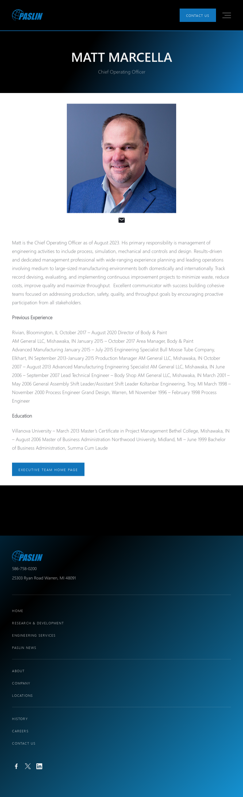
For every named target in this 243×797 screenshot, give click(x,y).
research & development (38, 623)
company (21, 683)
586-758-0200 (24, 568)
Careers (20, 731)
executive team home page (48, 469)
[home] (27, 15)
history (20, 718)
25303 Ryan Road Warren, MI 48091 (44, 578)
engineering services (34, 635)
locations (22, 695)
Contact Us (198, 15)
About (18, 670)
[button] (226, 15)
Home (17, 610)
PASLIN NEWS (24, 647)
